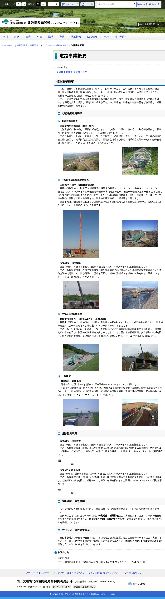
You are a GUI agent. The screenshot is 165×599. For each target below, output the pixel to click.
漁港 (50, 36)
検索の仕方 (154, 4)
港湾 (28, 36)
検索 (134, 4)
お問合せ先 (81, 72)
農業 (62, 36)
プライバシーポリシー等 (37, 573)
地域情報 (76, 36)
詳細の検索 (142, 4)
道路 (16, 36)
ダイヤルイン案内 (61, 586)
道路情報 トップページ (41, 45)
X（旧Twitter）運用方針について (68, 573)
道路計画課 (22, 45)
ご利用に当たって (132, 573)
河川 (5, 36)
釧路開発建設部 (40, 23)
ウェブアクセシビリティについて (104, 573)
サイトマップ (71, 4)
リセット (53, 4)
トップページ (8, 45)
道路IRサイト (62, 45)
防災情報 (92, 36)
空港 (39, 36)
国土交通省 (136, 584)
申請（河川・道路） (115, 36)
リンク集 (88, 4)
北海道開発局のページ (152, 24)
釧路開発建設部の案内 (84, 586)
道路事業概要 (66, 72)
